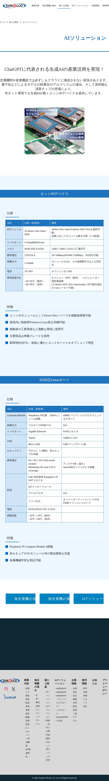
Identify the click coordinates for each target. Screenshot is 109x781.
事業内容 (35, 5)
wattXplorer (61, 688)
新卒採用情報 (85, 692)
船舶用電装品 (28, 720)
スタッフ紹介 (85, 702)
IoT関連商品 (28, 753)
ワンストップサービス (38, 716)
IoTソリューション (80, 5)
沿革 (75, 703)
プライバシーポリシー (104, 687)
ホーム (3, 22)
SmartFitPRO (62, 717)
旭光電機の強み (49, 5)
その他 (59, 721)
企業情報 (95, 5)
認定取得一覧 (75, 710)
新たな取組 (64, 5)
